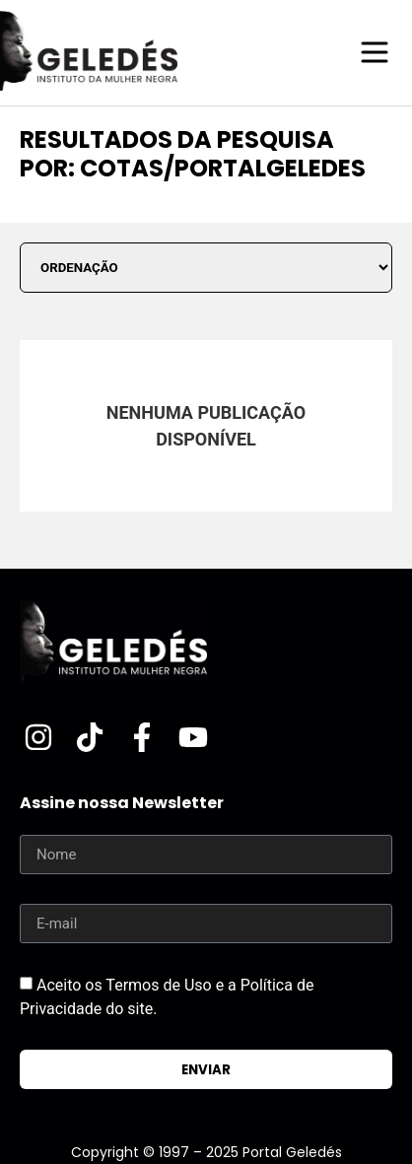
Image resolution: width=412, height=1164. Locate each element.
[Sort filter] (206, 267)
